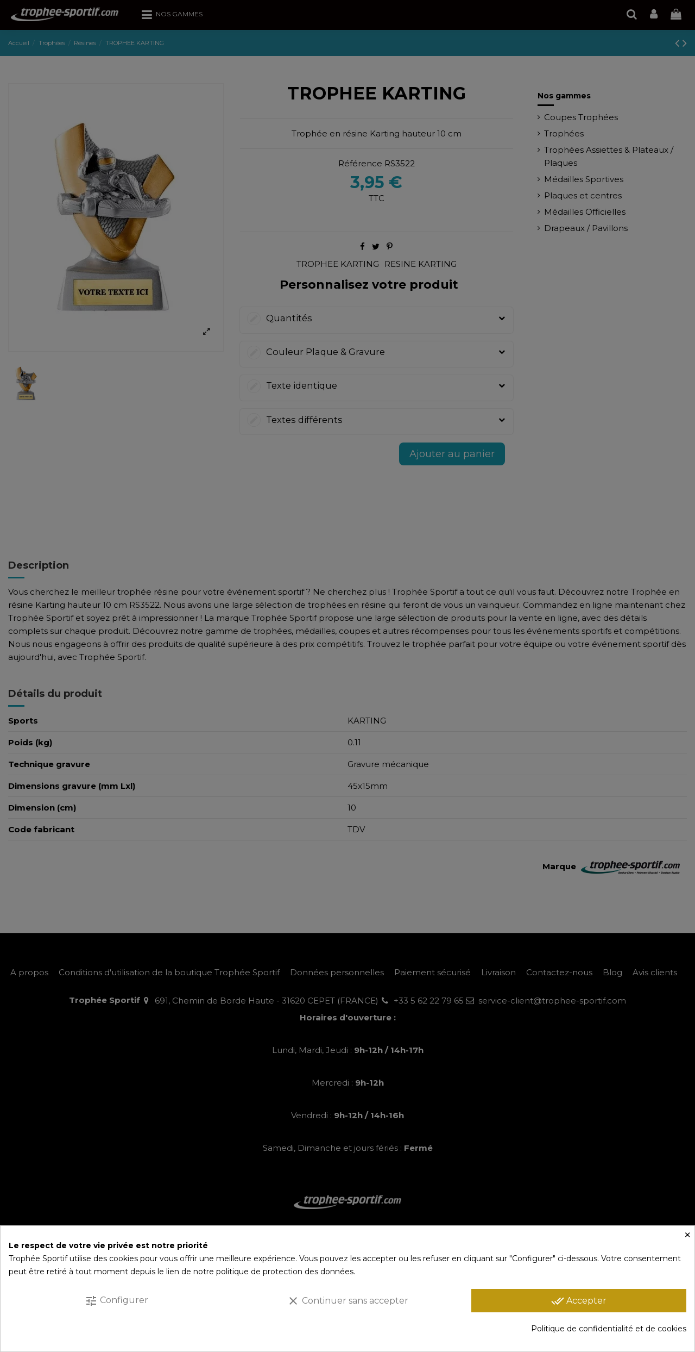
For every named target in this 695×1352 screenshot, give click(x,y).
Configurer (116, 1300)
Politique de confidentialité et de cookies (608, 1329)
